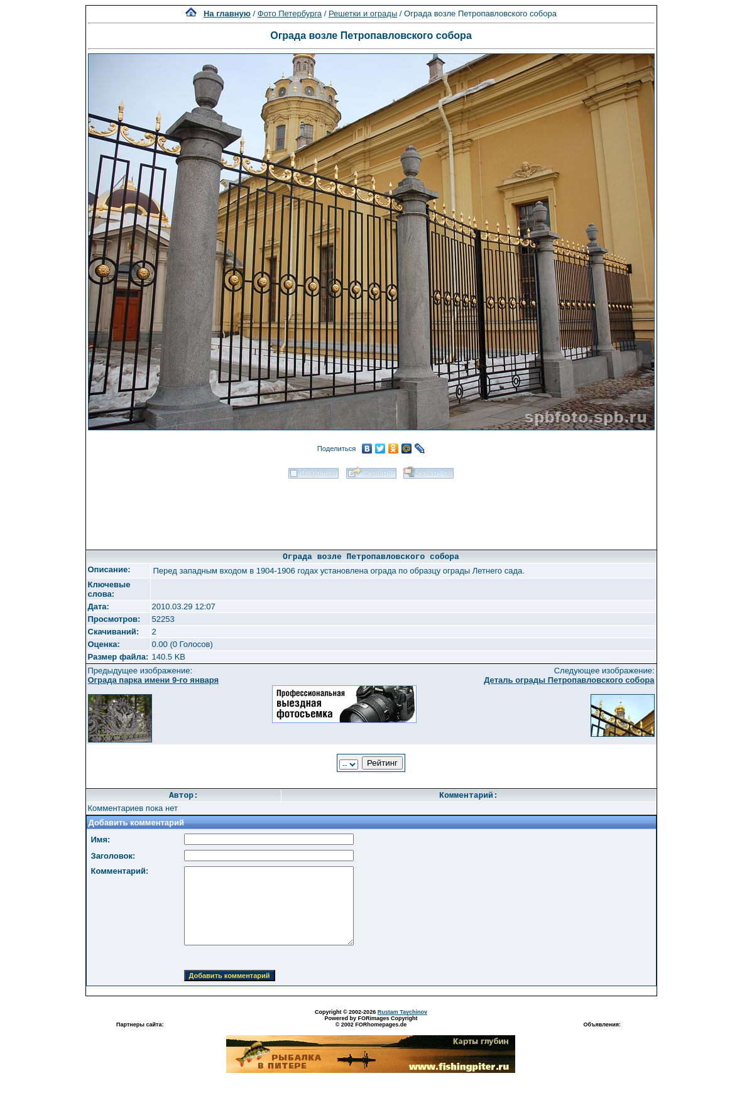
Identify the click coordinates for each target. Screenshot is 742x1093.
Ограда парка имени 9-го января (153, 680)
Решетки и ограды (363, 13)
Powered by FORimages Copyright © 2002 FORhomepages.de (370, 1021)
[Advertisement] (371, 510)
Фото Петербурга (290, 13)
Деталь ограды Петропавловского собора (569, 680)
